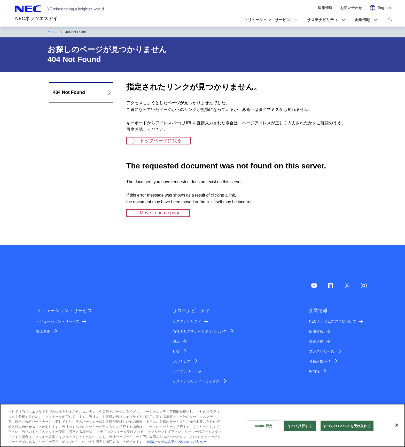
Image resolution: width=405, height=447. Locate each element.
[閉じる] (396, 427)
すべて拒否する (300, 428)
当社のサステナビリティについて (200, 331)
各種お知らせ (320, 361)
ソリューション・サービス (58, 321)
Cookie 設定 (262, 428)
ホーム (52, 32)
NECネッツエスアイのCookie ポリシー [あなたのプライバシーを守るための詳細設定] (177, 444)
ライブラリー (183, 371)
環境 (176, 341)
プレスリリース (321, 351)
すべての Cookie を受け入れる (347, 428)
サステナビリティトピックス (196, 381)
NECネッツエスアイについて (332, 321)
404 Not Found (69, 92)
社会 (176, 351)
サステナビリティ (187, 321)
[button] (269, 20)
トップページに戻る (161, 140)
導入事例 (43, 331)
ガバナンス (182, 361)
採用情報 (316, 331)
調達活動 (316, 341)
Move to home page (160, 212)
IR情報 (314, 371)
